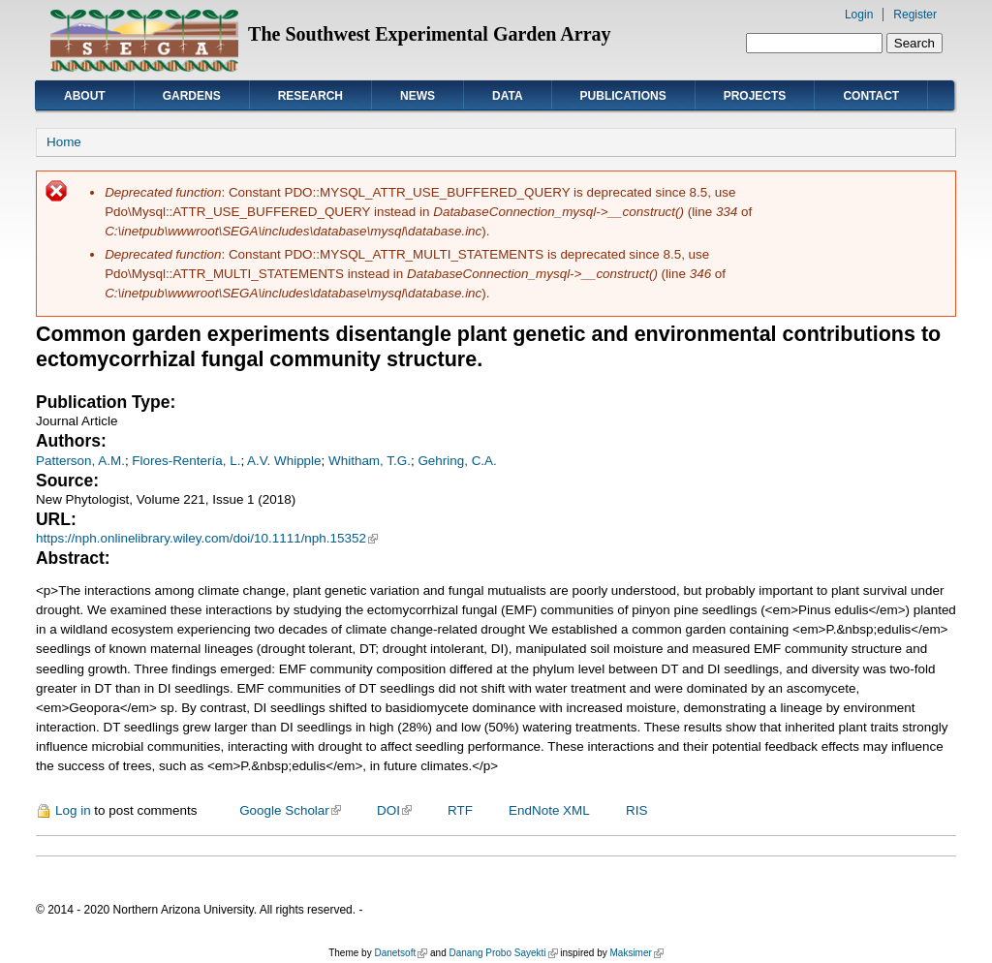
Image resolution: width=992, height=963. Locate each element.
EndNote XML (549, 810)
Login (859, 14)
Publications (623, 96)
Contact (871, 96)
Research (310, 96)
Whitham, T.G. (369, 460)
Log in (73, 810)
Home (63, 142)
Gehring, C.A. (457, 460)
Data (507, 96)
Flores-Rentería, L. (186, 460)
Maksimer (636, 952)
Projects (755, 96)
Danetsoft (400, 952)
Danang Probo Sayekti (503, 952)
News (417, 96)
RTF (460, 810)
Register (915, 14)
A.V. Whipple (284, 460)
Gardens (192, 96)
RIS (636, 810)
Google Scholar (290, 810)
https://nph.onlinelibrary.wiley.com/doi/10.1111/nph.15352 (207, 538)
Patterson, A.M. (80, 460)
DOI (394, 810)
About (85, 96)
